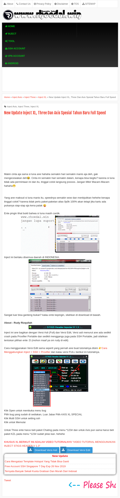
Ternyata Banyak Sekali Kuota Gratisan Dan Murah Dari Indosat (41, 471)
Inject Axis (12, 106)
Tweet (7, 480)
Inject (10, 33)
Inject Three (23, 106)
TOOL (10, 41)
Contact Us (23, 4)
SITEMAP (88, 4)
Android (11, 63)
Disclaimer (61, 4)
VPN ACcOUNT (15, 56)
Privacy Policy (42, 4)
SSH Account (15, 48)
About (8, 4)
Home (10, 26)
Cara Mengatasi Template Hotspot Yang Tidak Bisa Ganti (37, 461)
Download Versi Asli (46, 450)
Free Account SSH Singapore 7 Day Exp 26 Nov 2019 (35, 466)
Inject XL (35, 106)
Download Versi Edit (78, 450)
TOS (75, 4)
